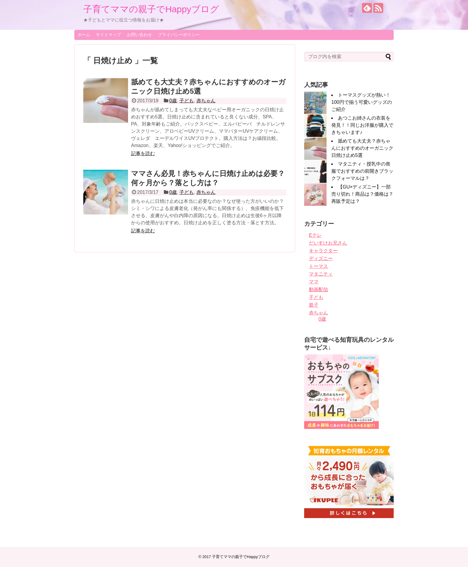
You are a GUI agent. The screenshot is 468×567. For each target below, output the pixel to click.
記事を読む (143, 153)
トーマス (318, 266)
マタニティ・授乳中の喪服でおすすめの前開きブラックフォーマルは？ (362, 171)
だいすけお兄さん (328, 242)
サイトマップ (108, 34)
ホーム (84, 34)
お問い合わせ (139, 34)
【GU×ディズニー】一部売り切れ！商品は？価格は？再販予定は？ (362, 194)
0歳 (173, 100)
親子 (313, 305)
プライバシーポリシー (179, 34)
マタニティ (321, 273)
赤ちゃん (205, 100)
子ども (186, 100)
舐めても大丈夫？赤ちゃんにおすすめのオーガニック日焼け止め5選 (362, 148)
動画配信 (318, 289)
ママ (313, 281)
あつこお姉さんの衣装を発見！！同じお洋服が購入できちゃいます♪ (362, 125)
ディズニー (321, 258)
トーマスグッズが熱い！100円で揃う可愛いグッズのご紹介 (361, 102)
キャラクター (323, 250)
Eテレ (315, 235)
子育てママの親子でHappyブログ (151, 9)
